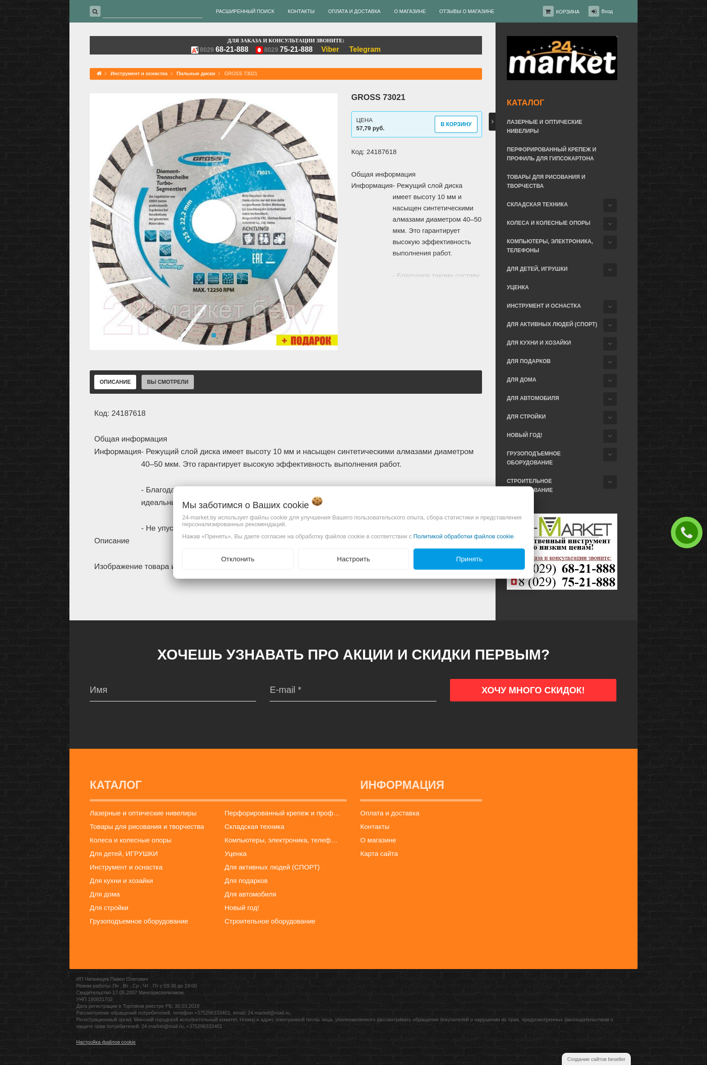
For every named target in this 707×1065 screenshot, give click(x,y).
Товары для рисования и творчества (546, 181)
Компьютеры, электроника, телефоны (550, 246)
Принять (469, 559)
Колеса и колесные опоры (548, 223)
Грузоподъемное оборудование (534, 458)
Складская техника (537, 204)
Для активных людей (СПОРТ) (552, 324)
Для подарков (529, 361)
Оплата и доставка (389, 813)
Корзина (567, 11)
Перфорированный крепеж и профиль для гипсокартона (551, 154)
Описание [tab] (115, 382)
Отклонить (237, 559)
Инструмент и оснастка (544, 306)
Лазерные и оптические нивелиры (544, 126)
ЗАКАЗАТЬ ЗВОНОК (688, 532)
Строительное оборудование (530, 485)
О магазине (378, 840)
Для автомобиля (533, 398)
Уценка (518, 287)
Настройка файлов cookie (106, 1042)
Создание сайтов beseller (596, 1059)
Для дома (521, 380)
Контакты (375, 826)
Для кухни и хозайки (539, 343)
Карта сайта (379, 853)
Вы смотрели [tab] (167, 382)
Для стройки (526, 417)
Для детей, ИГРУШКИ (537, 269)
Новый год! (524, 435)
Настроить (353, 559)
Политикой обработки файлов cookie (463, 536)
